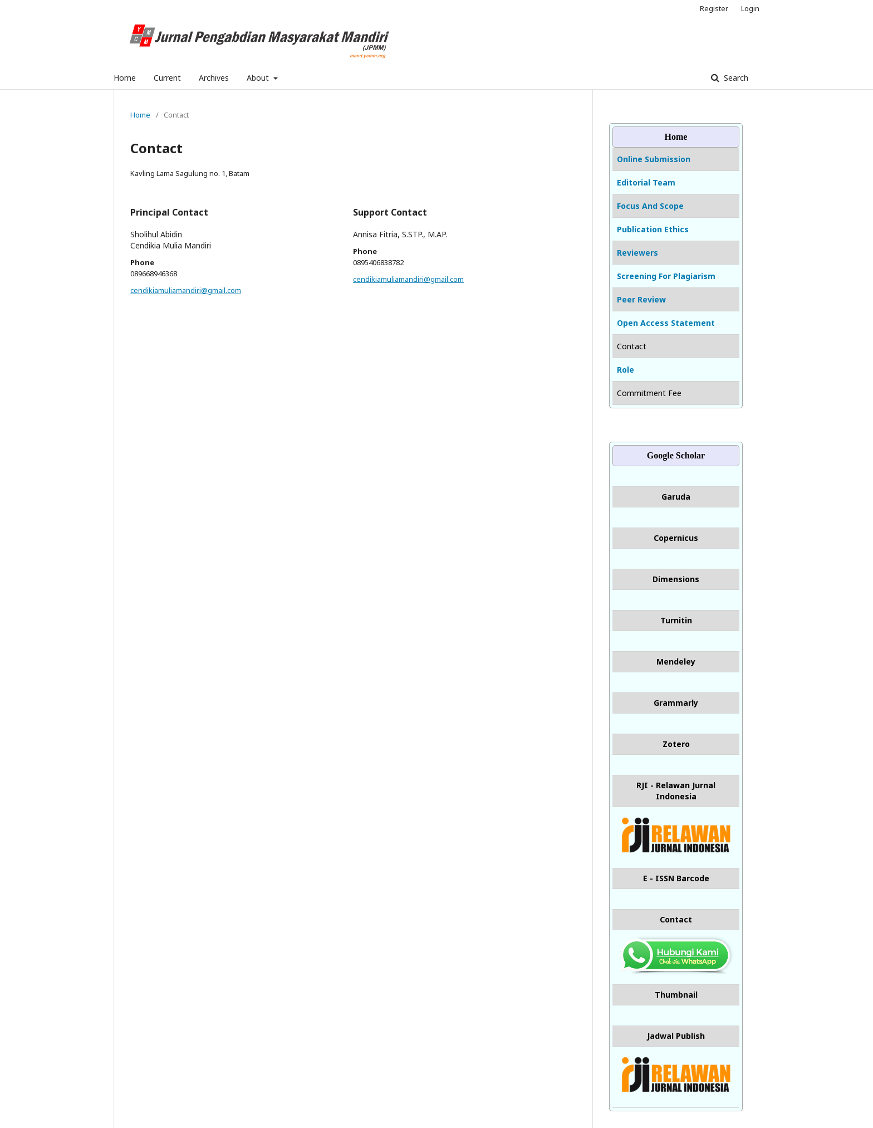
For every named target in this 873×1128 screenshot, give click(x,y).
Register (714, 8)
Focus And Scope (650, 206)
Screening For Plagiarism (666, 276)
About (259, 77)
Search (735, 77)
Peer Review (641, 299)
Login (750, 8)
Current (167, 77)
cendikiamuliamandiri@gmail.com (185, 290)
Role (625, 369)
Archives (214, 77)
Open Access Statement (666, 323)
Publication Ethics (653, 229)
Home (125, 77)
